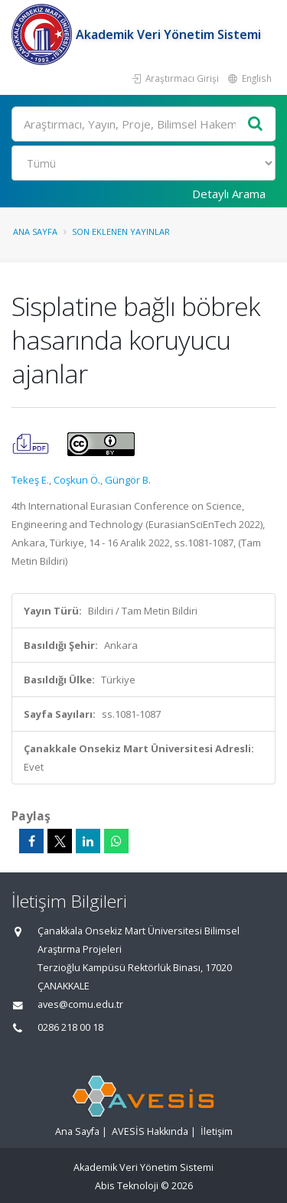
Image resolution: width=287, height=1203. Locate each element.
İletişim (217, 1131)
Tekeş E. (30, 480)
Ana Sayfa (35, 231)
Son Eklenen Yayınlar (121, 231)
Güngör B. (128, 480)
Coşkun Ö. (77, 480)
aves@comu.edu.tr (80, 1004)
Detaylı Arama (229, 193)
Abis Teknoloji (126, 1185)
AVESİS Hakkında (150, 1131)
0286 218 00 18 (70, 1027)
